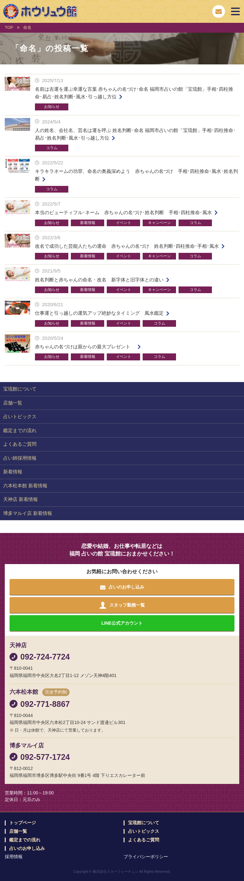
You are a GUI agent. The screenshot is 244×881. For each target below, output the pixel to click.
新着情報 (87, 222)
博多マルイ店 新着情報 (27, 513)
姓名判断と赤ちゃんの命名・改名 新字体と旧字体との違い (99, 279)
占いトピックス (20, 416)
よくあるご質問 (20, 444)
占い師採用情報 (20, 458)
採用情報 (14, 856)
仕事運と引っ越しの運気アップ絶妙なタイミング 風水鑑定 (99, 313)
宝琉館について (20, 388)
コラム (52, 148)
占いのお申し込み (27, 848)
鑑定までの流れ (20, 430)
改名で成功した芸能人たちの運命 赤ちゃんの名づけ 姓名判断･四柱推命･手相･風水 (127, 246)
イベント (123, 222)
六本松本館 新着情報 (25, 485)
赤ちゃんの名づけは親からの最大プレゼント (85, 346)
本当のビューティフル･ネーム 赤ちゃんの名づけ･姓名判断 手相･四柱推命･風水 (123, 212)
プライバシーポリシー (146, 856)
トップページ (22, 822)
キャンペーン (159, 222)
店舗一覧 (12, 402)
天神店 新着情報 (20, 499)
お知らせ (51, 106)
